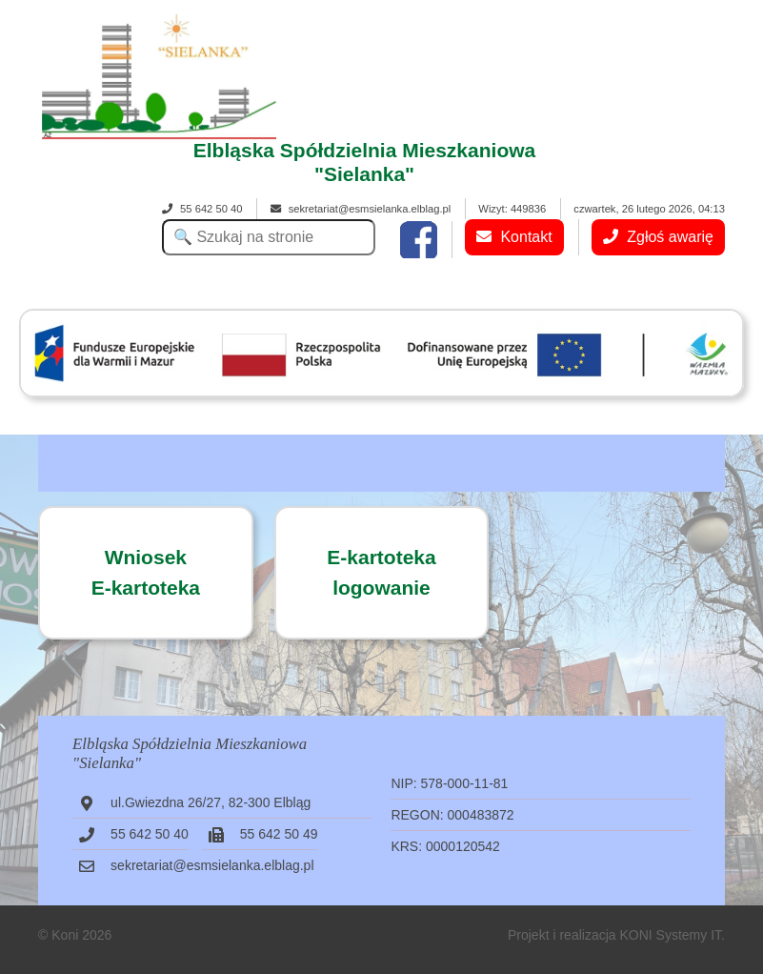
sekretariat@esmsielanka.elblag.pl (361, 208)
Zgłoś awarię (658, 237)
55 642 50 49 (279, 834)
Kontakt (514, 237)
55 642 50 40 (202, 208)
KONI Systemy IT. (671, 935)
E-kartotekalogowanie (381, 572)
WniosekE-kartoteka (145, 572)
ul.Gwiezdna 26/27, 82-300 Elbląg (210, 802)
